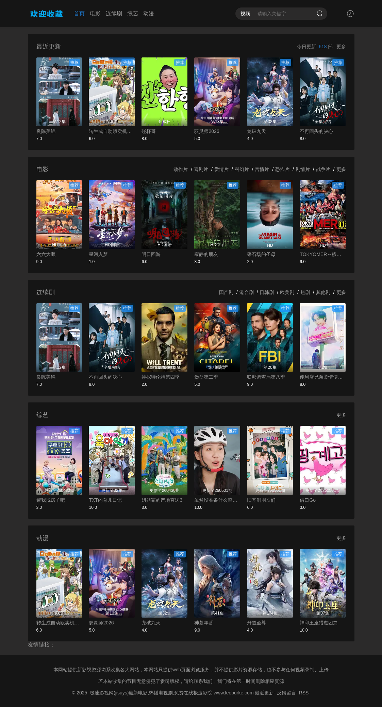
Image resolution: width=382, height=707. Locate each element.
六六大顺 (45, 254)
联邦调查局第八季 (266, 377)
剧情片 (303, 169)
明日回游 (151, 254)
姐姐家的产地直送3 (162, 500)
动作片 (180, 169)
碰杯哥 (149, 131)
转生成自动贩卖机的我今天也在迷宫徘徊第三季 (112, 131)
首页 (79, 13)
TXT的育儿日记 (105, 500)
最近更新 (264, 692)
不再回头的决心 (316, 131)
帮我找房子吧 (50, 500)
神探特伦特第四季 (161, 377)
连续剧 (114, 13)
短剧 (305, 292)
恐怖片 (282, 169)
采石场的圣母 (261, 254)
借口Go (308, 500)
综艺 (132, 13)
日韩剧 (267, 292)
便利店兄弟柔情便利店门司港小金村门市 (323, 377)
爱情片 (221, 169)
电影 (95, 13)
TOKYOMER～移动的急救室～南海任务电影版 (323, 254)
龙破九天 (256, 131)
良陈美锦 (45, 131)
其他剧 (323, 292)
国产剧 (226, 292)
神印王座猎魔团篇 (319, 622)
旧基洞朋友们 (261, 500)
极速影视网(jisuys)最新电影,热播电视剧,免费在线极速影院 (151, 692)
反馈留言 (286, 692)
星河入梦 (98, 254)
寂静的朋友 (206, 254)
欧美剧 (287, 292)
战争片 (323, 169)
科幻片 (242, 169)
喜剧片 (201, 169)
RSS (304, 692)
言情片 (262, 169)
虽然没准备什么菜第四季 (217, 500)
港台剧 (246, 292)
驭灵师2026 (206, 131)
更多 (341, 46)
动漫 (148, 13)
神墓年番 (203, 622)
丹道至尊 (256, 622)
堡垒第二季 (206, 377)
